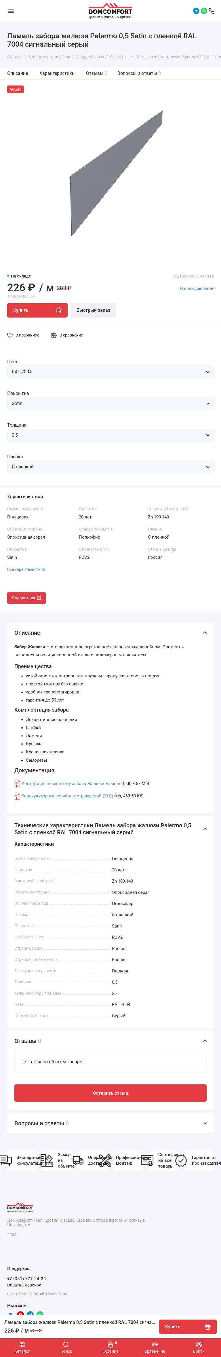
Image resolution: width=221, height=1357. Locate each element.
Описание (17, 73)
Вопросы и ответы (139, 73)
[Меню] (11, 11)
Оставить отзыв (110, 1093)
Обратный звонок (24, 1285)
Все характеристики (26, 569)
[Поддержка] (211, 11)
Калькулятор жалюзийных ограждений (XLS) (67, 796)
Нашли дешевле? (197, 288)
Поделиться (26, 598)
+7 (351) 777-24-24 (26, 1278)
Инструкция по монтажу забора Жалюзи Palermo (71, 783)
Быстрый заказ (93, 310)
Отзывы (96, 73)
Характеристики (57, 73)
